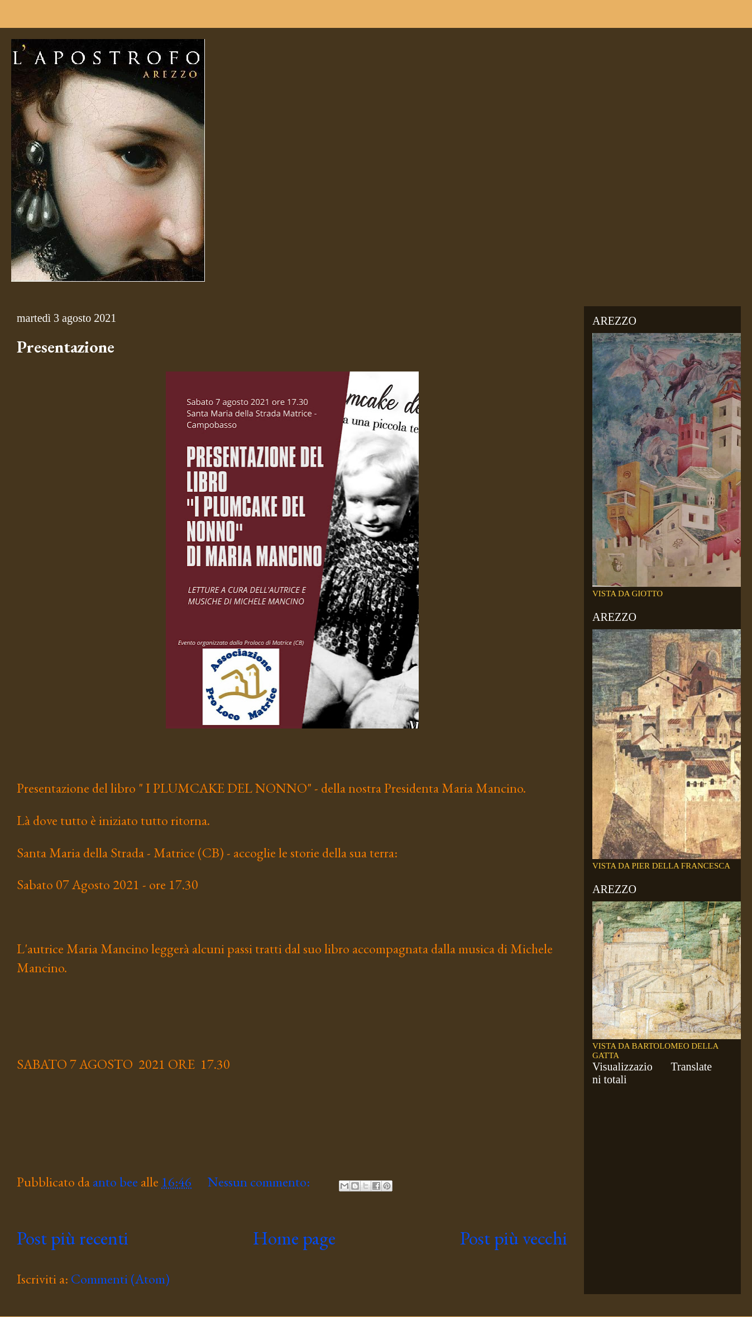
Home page (294, 1238)
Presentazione (65, 347)
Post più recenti (72, 1238)
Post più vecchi (513, 1238)
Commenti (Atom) (120, 1278)
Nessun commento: (260, 1181)
